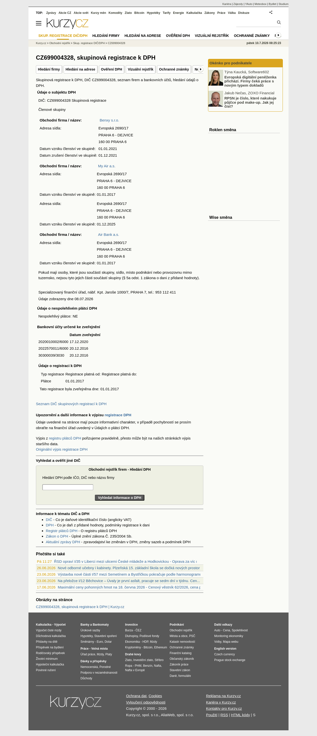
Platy (109, 654)
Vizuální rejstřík (140, 69)
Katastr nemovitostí (182, 641)
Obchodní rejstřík (59, 43)
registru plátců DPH (65, 438)
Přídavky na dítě (46, 641)
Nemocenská (89, 667)
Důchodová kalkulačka (51, 636)
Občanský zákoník (182, 659)
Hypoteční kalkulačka (50, 664)
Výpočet (60, 624)
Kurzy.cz (41, 43)
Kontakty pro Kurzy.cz (224, 708)
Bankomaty (101, 624)
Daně (173, 676)
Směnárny (87, 641)
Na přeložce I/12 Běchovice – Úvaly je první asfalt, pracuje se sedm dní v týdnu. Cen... (129, 581)
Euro (100, 641)
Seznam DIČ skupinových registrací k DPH (71, 404)
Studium (284, 3)
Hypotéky (153, 13)
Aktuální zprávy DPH (63, 542)
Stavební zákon (180, 670)
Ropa (128, 665)
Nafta (157, 665)
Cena (226, 630)
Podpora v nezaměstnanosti (98, 672)
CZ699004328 (116, 43)
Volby (217, 641)
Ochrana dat (136, 696)
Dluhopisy (131, 636)
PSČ (192, 636)
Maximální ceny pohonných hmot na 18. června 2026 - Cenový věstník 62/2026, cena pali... (133, 587)
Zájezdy (238, 3)
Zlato (128, 13)
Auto (217, 630)
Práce (221, 13)
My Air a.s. (106, 166)
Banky (84, 624)
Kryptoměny (133, 647)
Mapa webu (230, 641)
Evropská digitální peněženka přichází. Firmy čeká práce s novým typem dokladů (250, 81)
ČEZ (138, 630)
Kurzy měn (98, 13)
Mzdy (100, 654)
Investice (131, 624)
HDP (145, 641)
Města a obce (178, 636)
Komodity (115, 13)
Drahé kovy (133, 654)
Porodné (105, 667)
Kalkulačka (194, 13)
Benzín (147, 665)
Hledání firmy (49, 69)
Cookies (155, 696)
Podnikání (177, 624)
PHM (138, 665)
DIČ (49, 519)
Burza (129, 630)
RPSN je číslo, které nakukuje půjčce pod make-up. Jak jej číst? (250, 102)
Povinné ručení (46, 670)
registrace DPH (118, 415)
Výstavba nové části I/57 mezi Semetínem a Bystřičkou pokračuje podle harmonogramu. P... (133, 574)
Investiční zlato (143, 660)
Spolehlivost (240, 630)
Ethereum (160, 647)
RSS (224, 715)
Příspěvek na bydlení (50, 647)
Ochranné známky (174, 69)
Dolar (108, 641)
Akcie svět (81, 13)
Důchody (86, 678)
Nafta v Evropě (135, 670)
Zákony (209, 13)
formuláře (184, 676)
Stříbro (159, 660)
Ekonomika (132, 641)
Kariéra (226, 3)
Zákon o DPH (57, 536)
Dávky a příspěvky (93, 661)
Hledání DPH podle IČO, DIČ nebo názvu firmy (78, 478)
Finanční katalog (180, 653)
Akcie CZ (64, 13)
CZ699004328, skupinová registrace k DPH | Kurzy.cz (80, 607)
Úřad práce (87, 654)
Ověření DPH (111, 69)
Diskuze (243, 13)
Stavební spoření (105, 636)
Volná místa (99, 648)
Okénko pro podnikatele (231, 63)
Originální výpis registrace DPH (61, 449)
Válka (232, 13)
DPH (50, 525)
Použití (211, 715)
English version (225, 648)
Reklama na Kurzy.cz (223, 696)
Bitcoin (139, 13)
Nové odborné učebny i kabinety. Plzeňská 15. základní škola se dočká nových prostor (129, 568)
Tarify (167, 13)
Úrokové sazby (90, 630)
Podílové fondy (149, 636)
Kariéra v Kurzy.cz (221, 702)
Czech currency (224, 654)
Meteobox (260, 3)
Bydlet (272, 3)
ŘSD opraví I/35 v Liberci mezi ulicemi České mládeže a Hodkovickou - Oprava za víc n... (127, 561)
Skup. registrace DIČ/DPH (89, 43)
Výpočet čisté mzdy (48, 630)
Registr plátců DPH (62, 531)
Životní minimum (47, 659)
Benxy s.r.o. (109, 120)
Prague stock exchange (229, 660)
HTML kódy (240, 715)
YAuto (248, 3)
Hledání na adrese (80, 69)
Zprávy (51, 13)
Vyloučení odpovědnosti (145, 702)
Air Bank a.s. (108, 234)
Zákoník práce (179, 664)
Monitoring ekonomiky (228, 636)
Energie (178, 13)
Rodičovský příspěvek (50, 653)
